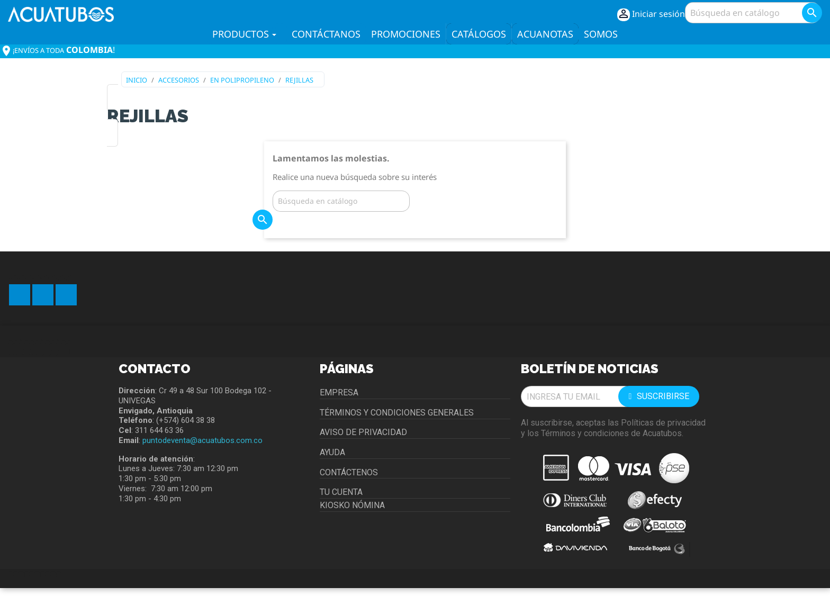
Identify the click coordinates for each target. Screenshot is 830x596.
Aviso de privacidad (363, 432)
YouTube (42, 294)
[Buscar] (752, 12)
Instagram (66, 294)
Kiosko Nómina (352, 505)
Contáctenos (349, 472)
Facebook (19, 294)
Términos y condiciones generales (397, 413)
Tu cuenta (341, 492)
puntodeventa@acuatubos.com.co (202, 440)
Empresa (339, 392)
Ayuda (332, 452)
